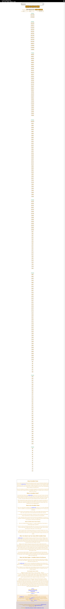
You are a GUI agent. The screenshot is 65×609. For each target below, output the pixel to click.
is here (38, 592)
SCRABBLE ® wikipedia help (32, 590)
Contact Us (32, 593)
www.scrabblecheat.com (38, 605)
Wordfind (35, 607)
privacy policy (33, 591)
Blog (3, 1)
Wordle (8, 1)
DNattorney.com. (43, 604)
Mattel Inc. (31, 598)
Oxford (14, 1)
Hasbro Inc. (33, 597)
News (43, 607)
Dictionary (11, 1)
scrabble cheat (23, 484)
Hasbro (32, 600)
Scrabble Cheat (39, 607)
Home (5, 1)
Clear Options (40, 9)
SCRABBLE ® (22, 596)
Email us (32, 588)
